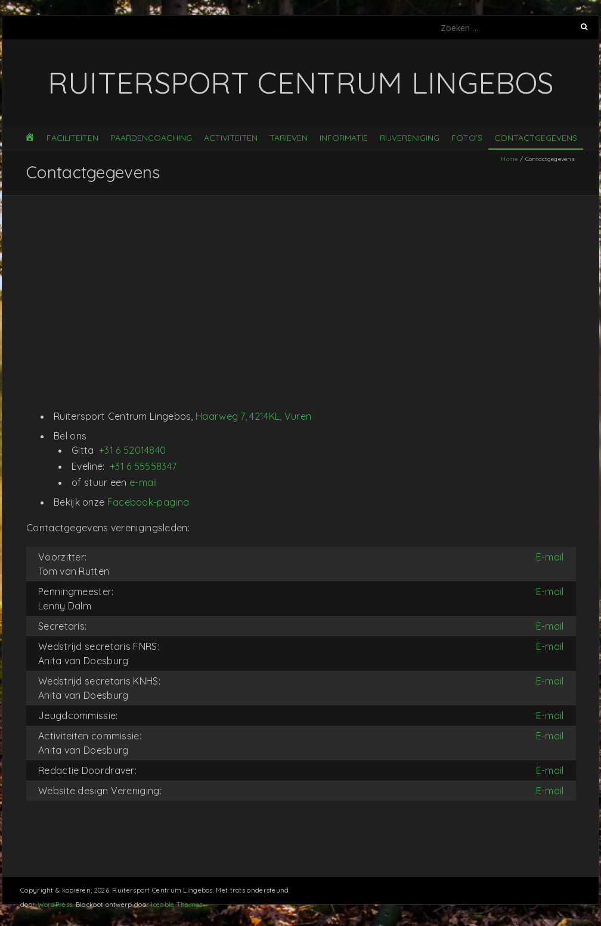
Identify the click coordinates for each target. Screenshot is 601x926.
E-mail (550, 557)
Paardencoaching (151, 137)
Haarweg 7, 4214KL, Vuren (253, 416)
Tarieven (288, 137)
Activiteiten (231, 137)
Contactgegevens (535, 137)
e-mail (143, 482)
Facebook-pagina (148, 502)
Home (509, 159)
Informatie (344, 137)
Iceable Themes (176, 904)
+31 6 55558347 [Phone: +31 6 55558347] (143, 466)
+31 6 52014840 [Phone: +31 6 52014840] (132, 450)
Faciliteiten (72, 137)
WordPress (55, 904)
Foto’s (466, 137)
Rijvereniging (409, 137)
